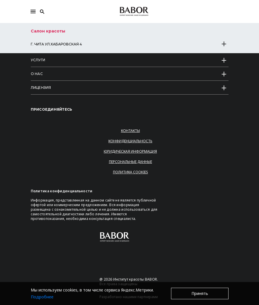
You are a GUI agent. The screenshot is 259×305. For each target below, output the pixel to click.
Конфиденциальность (130, 141)
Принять (199, 293)
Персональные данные (130, 161)
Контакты (130, 130)
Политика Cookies (130, 172)
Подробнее (42, 297)
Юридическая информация (130, 151)
